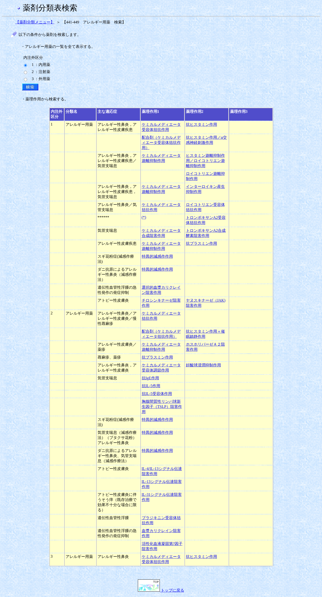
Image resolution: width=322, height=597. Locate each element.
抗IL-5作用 (151, 386)
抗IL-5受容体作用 (157, 394)
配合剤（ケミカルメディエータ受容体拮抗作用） (161, 142)
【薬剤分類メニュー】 (34, 22)
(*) (144, 217)
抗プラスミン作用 (201, 243)
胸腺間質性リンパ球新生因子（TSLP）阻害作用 (162, 406)
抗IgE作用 (150, 378)
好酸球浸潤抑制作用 (203, 365)
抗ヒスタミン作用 (201, 124)
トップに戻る (161, 590)
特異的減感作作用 (157, 256)
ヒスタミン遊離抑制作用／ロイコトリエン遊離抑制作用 (205, 160)
